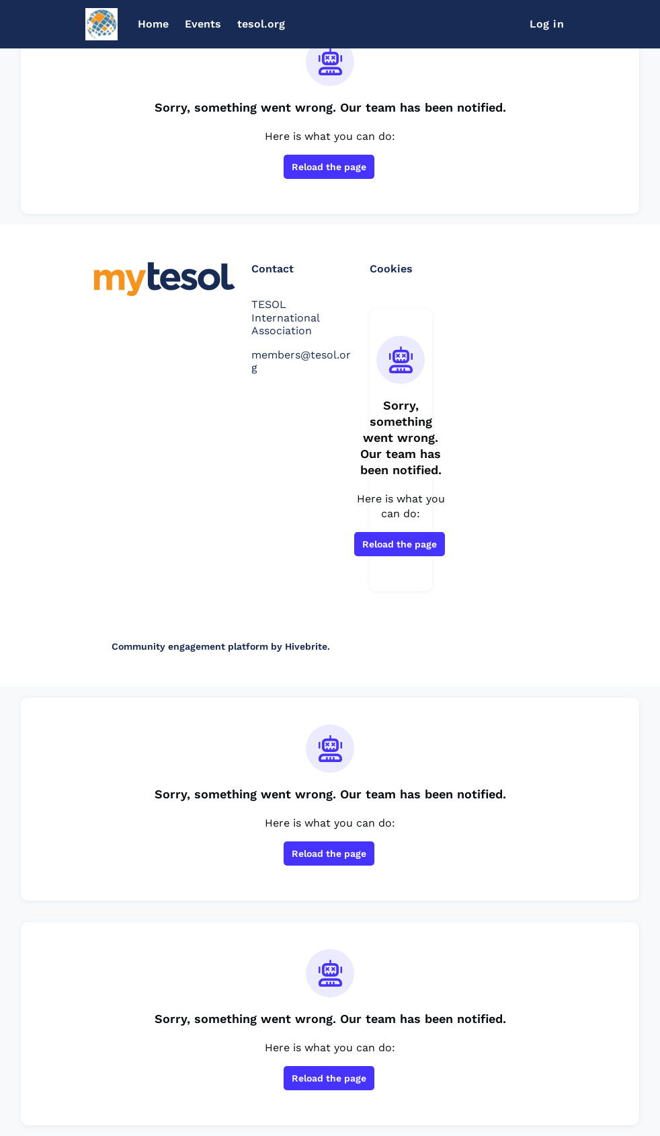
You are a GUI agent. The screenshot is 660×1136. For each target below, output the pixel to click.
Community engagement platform (190, 646)
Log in (547, 23)
